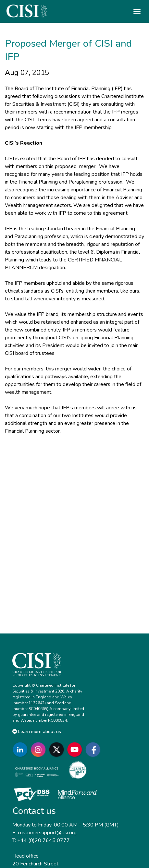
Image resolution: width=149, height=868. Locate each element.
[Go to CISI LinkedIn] (21, 749)
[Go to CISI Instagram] (40, 749)
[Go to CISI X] (58, 749)
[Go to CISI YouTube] (76, 749)
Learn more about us (36, 732)
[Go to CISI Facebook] (94, 749)
